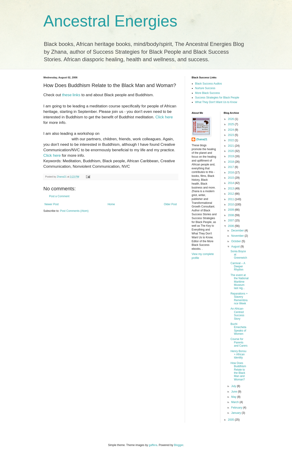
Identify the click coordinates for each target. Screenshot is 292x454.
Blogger (178, 445)
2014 (231, 183)
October (236, 241)
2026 (231, 119)
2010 (231, 204)
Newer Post (51, 204)
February (237, 407)
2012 (231, 193)
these (67, 95)
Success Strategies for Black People (217, 97)
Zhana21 (201, 139)
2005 (231, 419)
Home (111, 204)
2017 (231, 167)
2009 (231, 209)
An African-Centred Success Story (237, 313)
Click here (164, 117)
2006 (231, 226)
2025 (231, 124)
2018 (231, 161)
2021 (231, 145)
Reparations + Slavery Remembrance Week (239, 298)
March (235, 402)
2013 (231, 188)
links (76, 95)
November (238, 235)
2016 (231, 172)
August (235, 246)
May (234, 396)
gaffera (153, 445)
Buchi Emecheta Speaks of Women (238, 328)
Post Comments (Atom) (74, 210)
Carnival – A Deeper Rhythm (237, 266)
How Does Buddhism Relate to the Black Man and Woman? (238, 371)
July (234, 386)
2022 (231, 140)
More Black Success (207, 93)
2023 (231, 135)
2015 (231, 177)
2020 (231, 151)
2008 (231, 215)
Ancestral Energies (110, 21)
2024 (231, 129)
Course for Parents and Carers (238, 342)
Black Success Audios (208, 83)
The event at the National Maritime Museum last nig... (239, 281)
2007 (231, 220)
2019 (231, 156)
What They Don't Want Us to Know (216, 102)
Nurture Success (205, 88)
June (234, 391)
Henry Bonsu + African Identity (238, 354)
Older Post (170, 204)
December (238, 230)
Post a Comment (59, 196)
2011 (231, 199)
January (236, 412)
